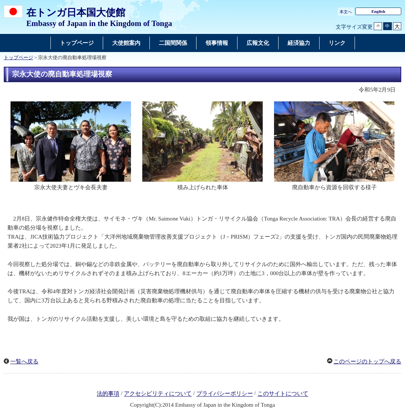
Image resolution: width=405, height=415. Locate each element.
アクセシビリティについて (158, 394)
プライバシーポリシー (224, 394)
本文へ (346, 11)
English (378, 11)
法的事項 (108, 394)
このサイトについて (282, 394)
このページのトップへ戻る (367, 361)
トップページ (18, 57)
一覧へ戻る (24, 361)
